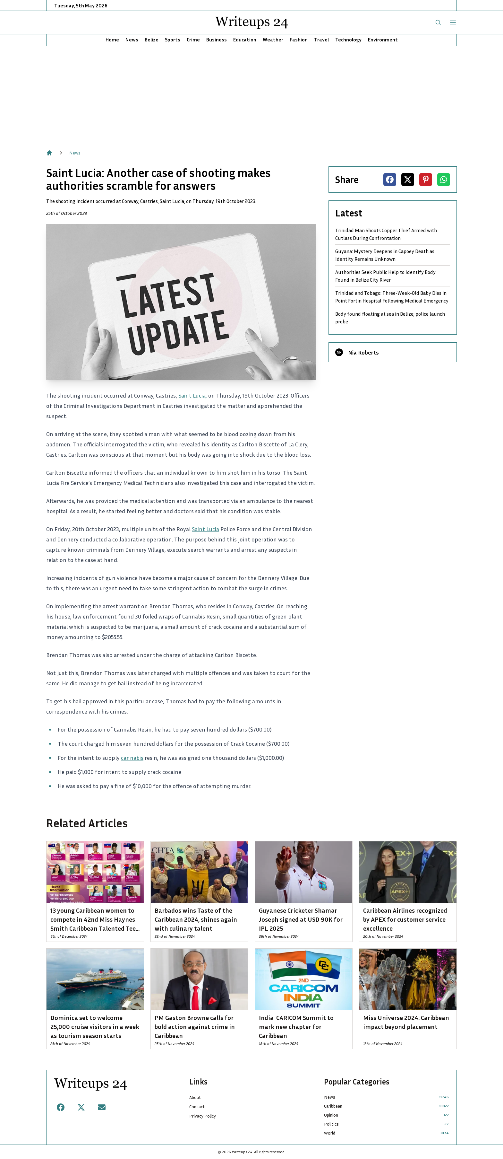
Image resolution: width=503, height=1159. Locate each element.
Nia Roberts (363, 352)
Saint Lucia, (192, 395)
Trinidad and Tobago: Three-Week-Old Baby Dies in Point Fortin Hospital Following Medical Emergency (391, 297)
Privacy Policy (202, 1116)
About (195, 1097)
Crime (193, 39)
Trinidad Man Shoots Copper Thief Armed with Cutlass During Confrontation (386, 234)
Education (244, 39)
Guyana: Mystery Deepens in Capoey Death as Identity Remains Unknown (384, 255)
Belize (151, 39)
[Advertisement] (251, 94)
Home (112, 39)
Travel (321, 39)
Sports (172, 39)
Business (216, 39)
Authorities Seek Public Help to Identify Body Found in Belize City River (385, 276)
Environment (383, 39)
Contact (197, 1106)
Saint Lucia (205, 528)
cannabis (132, 757)
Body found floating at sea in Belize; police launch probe (390, 318)
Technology (348, 39)
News (131, 39)
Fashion (299, 39)
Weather (273, 39)
